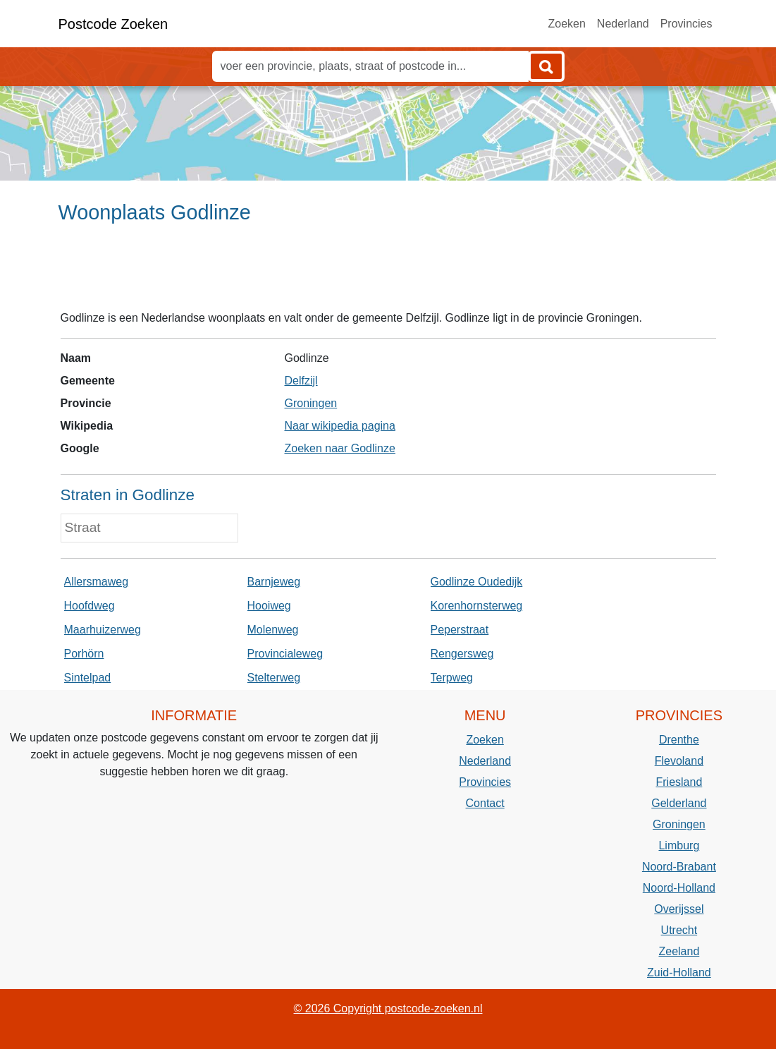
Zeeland (678, 951)
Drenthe (679, 740)
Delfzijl (300, 381)
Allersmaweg (96, 582)
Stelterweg (274, 678)
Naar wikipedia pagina (339, 426)
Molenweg (273, 630)
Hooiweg (269, 606)
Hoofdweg (89, 606)
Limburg (678, 845)
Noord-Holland (679, 888)
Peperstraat (460, 630)
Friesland (678, 782)
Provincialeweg (285, 654)
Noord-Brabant (679, 867)
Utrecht (679, 930)
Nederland (623, 24)
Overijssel (678, 909)
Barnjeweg (274, 582)
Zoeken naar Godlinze (339, 448)
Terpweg (452, 678)
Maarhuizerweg (102, 630)
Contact (485, 803)
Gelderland (678, 803)
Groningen (310, 403)
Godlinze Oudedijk (477, 582)
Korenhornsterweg (477, 606)
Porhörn (84, 654)
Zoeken (566, 24)
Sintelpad (87, 678)
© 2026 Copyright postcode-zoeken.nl (388, 1008)
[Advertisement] (388, 273)
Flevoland (679, 761)
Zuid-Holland (679, 972)
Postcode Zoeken (113, 24)
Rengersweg (462, 654)
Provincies (686, 24)
